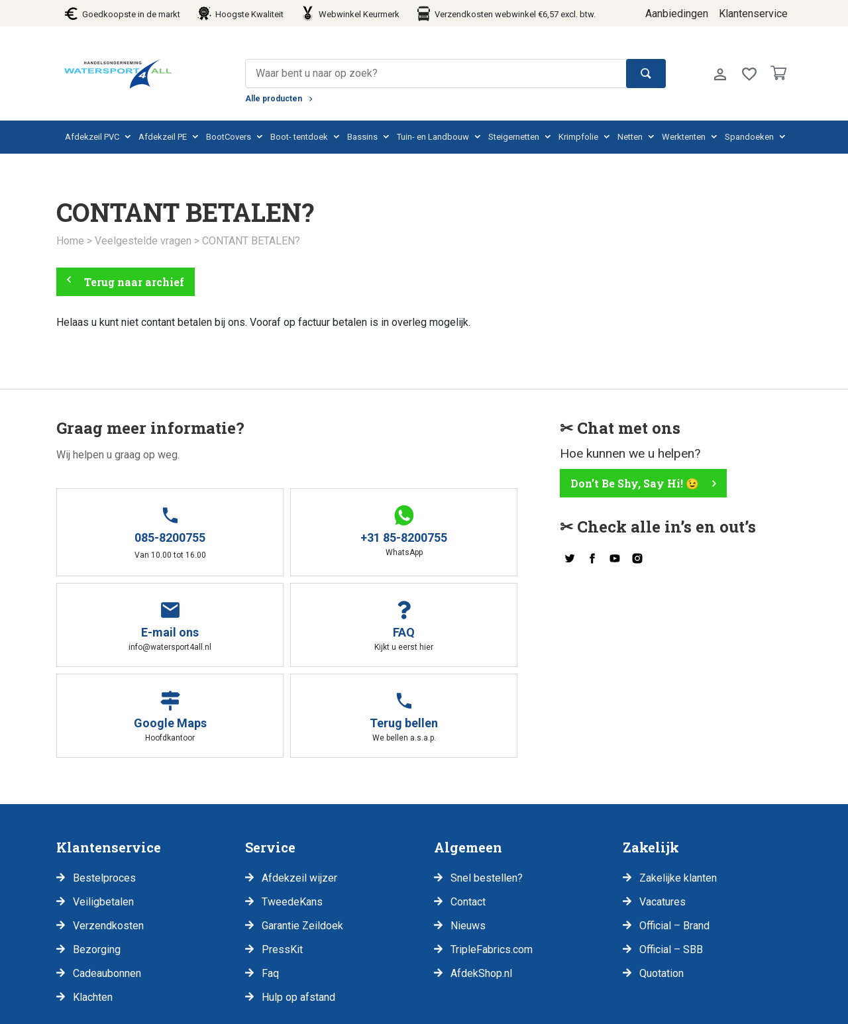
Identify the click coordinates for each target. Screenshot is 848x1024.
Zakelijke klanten (678, 786)
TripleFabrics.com (491, 857)
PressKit (282, 857)
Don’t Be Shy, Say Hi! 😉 (634, 482)
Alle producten (273, 98)
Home (70, 240)
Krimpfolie (578, 137)
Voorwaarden (209, 1008)
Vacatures (662, 809)
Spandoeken (749, 137)
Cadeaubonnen (107, 881)
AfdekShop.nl (481, 881)
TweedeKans (292, 809)
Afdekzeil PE (162, 137)
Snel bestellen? (486, 786)
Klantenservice (753, 13)
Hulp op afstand (298, 905)
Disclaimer (135, 1008)
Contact (468, 809)
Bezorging (97, 857)
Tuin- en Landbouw (433, 137)
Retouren (280, 1008)
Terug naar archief (134, 281)
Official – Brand (674, 833)
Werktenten (684, 137)
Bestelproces (104, 786)
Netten (630, 137)
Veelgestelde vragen (143, 240)
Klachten (93, 905)
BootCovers (228, 137)
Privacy (73, 1008)
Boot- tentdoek (299, 137)
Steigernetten (513, 137)
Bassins (362, 137)
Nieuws (468, 833)
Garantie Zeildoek (302, 833)
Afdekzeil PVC (92, 137)
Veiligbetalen (103, 809)
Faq (270, 881)
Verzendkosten (108, 833)
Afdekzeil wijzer (299, 786)
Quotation (661, 881)
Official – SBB (671, 857)
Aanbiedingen (676, 13)
